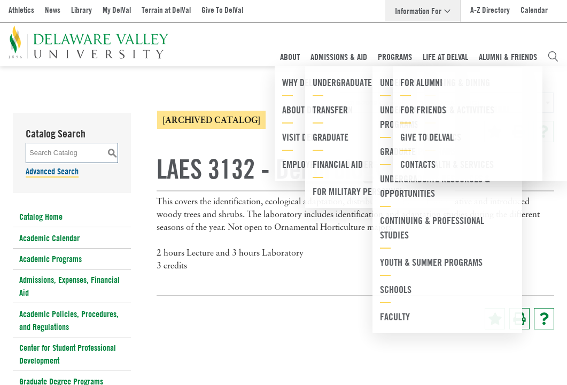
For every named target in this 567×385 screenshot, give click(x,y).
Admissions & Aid (338, 56)
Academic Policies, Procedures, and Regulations (69, 320)
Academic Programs (50, 258)
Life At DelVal (445, 56)
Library (81, 10)
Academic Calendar (49, 238)
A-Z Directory (490, 10)
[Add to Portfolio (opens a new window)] (494, 131)
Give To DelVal (222, 10)
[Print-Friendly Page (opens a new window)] (519, 131)
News (52, 10)
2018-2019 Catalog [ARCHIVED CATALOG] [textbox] (411, 103)
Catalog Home (41, 216)
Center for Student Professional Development (67, 354)
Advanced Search (52, 171)
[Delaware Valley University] (89, 42)
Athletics (21, 10)
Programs (395, 56)
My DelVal (117, 10)
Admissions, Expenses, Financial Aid (69, 286)
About (290, 56)
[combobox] (447, 103)
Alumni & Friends (508, 56)
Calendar (534, 10)
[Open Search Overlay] (553, 56)
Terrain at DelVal (166, 10)
